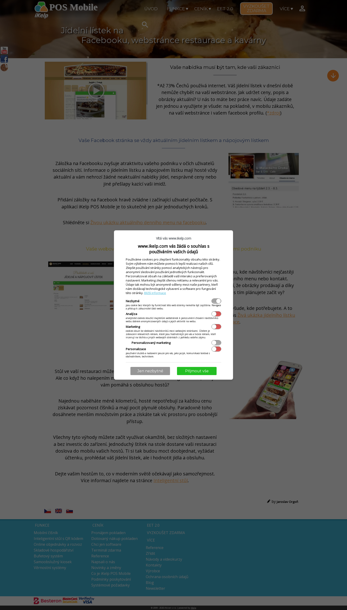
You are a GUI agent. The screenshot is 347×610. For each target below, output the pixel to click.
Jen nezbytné (150, 371)
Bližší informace (155, 293)
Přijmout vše (197, 371)
